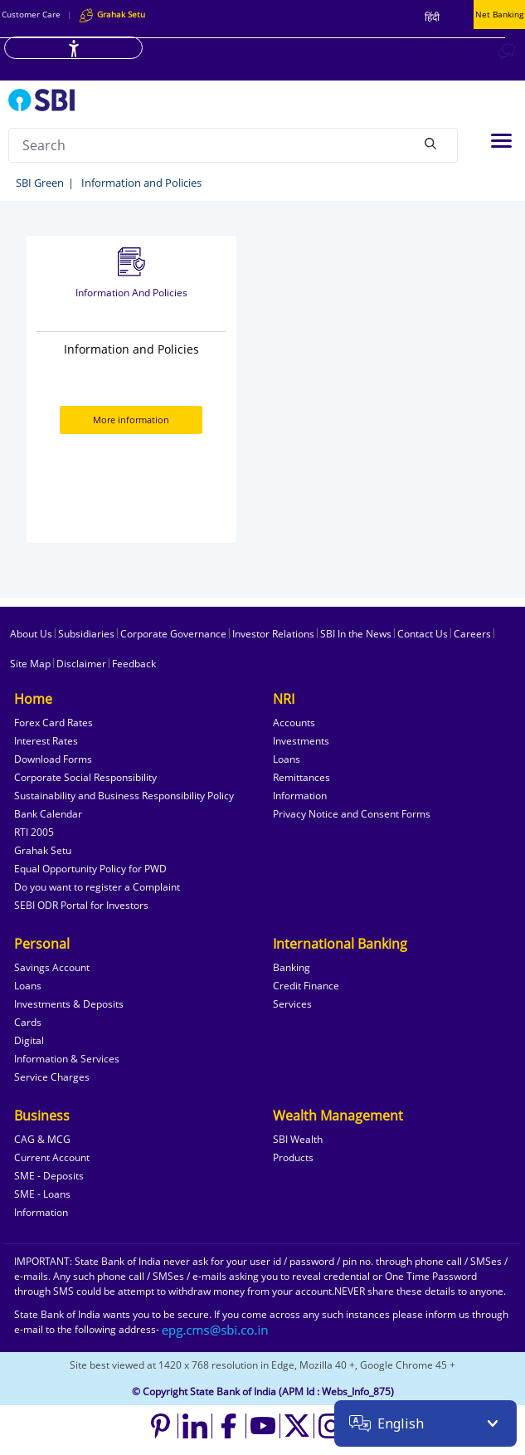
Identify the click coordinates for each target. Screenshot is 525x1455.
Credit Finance (306, 986)
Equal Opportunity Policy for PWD (90, 869)
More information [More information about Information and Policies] (131, 419)
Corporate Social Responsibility (85, 777)
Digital (29, 1040)
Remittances (301, 777)
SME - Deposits (49, 1176)
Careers (472, 634)
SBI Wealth (298, 1139)
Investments (301, 741)
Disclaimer (81, 664)
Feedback (134, 664)
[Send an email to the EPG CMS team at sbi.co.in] (216, 1329)
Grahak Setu (42, 850)
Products (293, 1157)
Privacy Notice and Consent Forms (351, 814)
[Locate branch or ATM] (404, 50)
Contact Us (422, 634)
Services (292, 1004)
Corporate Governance (173, 634)
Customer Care (31, 14)
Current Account (52, 1157)
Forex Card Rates (53, 722)
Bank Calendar (48, 814)
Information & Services (66, 1059)
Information (300, 796)
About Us (31, 634)
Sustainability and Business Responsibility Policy (124, 796)
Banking (291, 967)
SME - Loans (42, 1194)
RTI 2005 (34, 832)
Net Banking (499, 14)
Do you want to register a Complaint (97, 887)
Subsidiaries (86, 634)
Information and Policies (141, 182)
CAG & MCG (42, 1139)
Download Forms (53, 759)
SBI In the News (355, 634)
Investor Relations (273, 634)
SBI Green (40, 182)
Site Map (30, 664)
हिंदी (432, 17)
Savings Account (52, 967)
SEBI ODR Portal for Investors (81, 905)
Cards (27, 1022)
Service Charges (52, 1077)
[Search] (430, 142)
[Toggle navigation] (501, 140)
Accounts (294, 722)
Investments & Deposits (69, 1004)
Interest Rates (46, 741)
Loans (286, 759)
